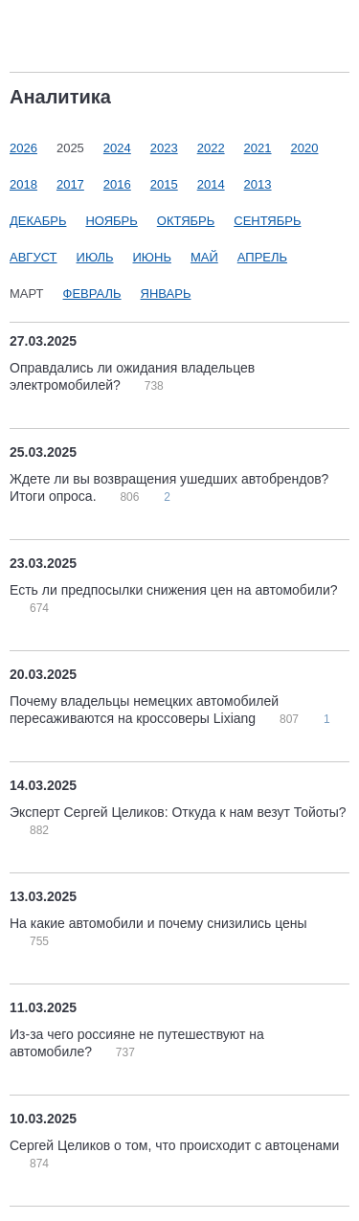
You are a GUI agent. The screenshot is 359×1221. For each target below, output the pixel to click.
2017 (70, 184)
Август (33, 257)
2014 (211, 184)
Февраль (92, 293)
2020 (305, 148)
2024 (117, 148)
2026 (23, 148)
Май (204, 257)
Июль (95, 257)
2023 (164, 148)
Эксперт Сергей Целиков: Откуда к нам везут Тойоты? (178, 812)
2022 (211, 148)
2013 (258, 184)
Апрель (262, 257)
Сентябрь (267, 221)
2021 (258, 148)
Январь (166, 293)
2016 (117, 184)
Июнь (152, 257)
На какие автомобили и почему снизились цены (158, 923)
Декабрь (38, 221)
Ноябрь (111, 221)
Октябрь (185, 221)
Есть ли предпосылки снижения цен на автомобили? (174, 590)
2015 (164, 184)
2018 (23, 184)
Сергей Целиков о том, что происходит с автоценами (174, 1145)
